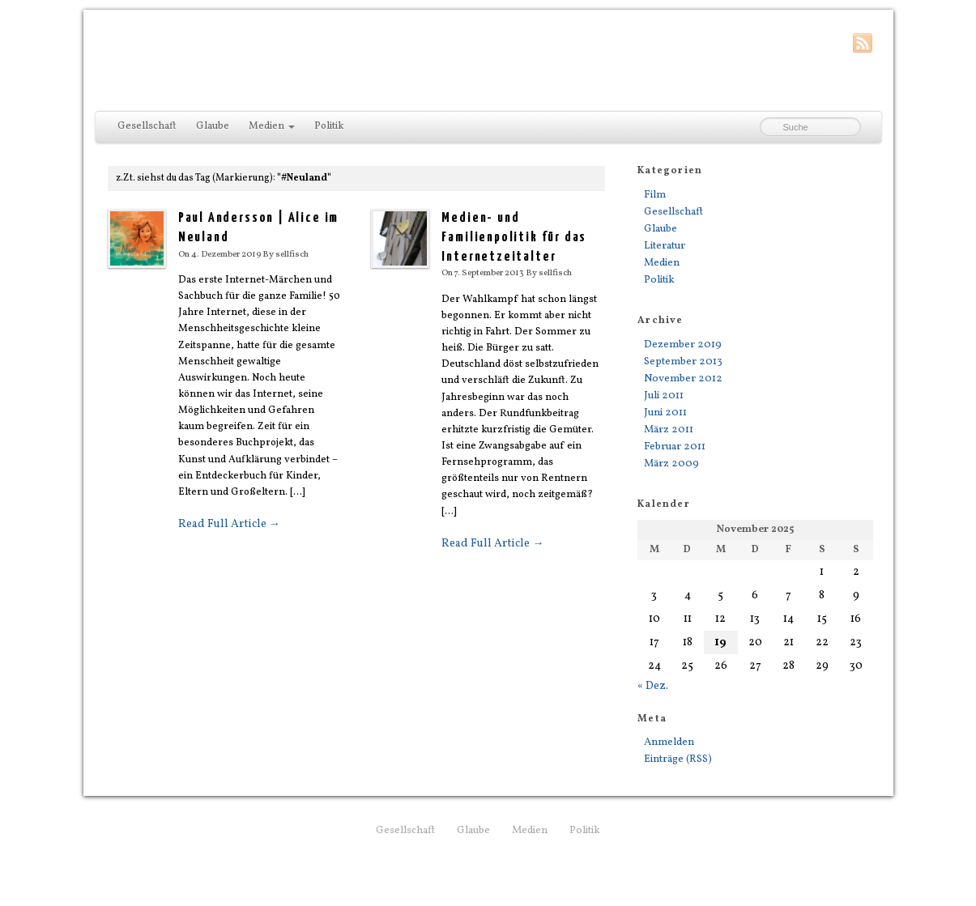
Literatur (664, 245)
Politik (328, 126)
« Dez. (652, 686)
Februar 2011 (674, 446)
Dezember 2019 (683, 344)
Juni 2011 (665, 412)
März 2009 (671, 463)
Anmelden (669, 742)
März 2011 (668, 429)
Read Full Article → (229, 524)
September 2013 (683, 361)
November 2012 (683, 378)
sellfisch (292, 254)
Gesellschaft (147, 126)
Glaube (212, 126)
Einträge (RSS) (678, 759)
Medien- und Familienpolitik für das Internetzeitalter (513, 237)
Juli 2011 (664, 395)
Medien (272, 126)
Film (655, 194)
